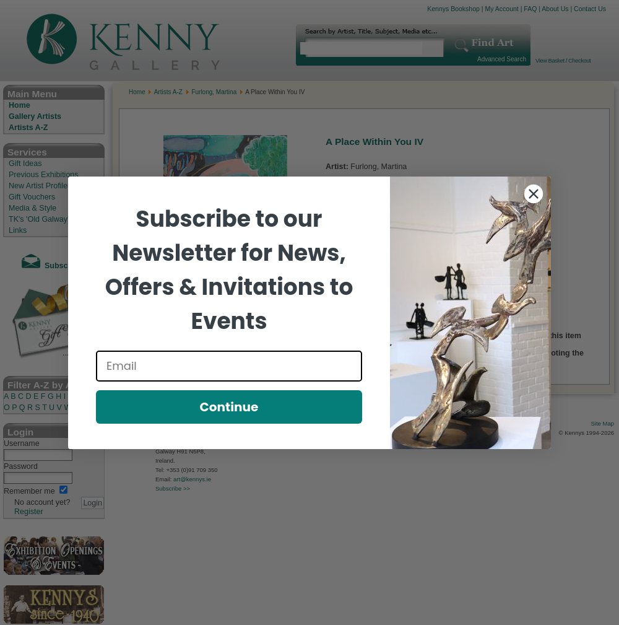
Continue (229, 407)
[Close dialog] (533, 194)
